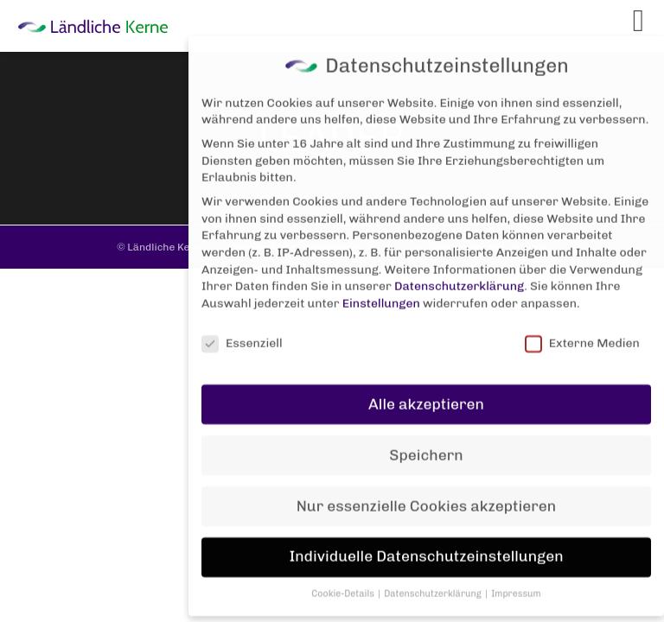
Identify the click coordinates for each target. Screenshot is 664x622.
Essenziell (242, 329)
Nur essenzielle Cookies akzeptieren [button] (426, 492)
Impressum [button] (516, 580)
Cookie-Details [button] (343, 580)
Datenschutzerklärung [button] (433, 580)
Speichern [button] (426, 441)
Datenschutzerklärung (459, 272)
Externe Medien (582, 329)
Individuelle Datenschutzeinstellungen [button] (426, 543)
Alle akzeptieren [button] (426, 390)
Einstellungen (381, 289)
